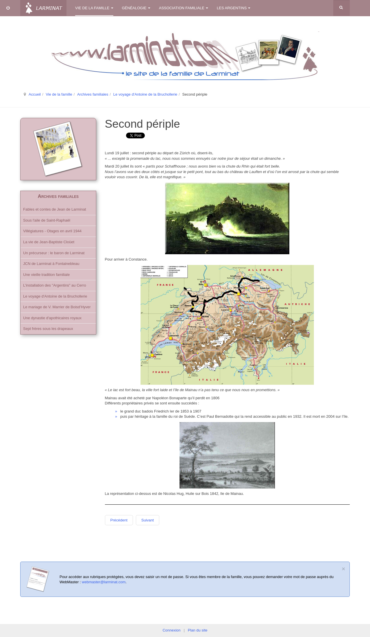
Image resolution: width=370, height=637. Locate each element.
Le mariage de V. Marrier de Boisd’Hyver (57, 307)
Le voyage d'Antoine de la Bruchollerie (145, 94)
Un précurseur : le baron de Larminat (53, 253)
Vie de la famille (94, 8)
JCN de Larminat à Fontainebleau (51, 263)
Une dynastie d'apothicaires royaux (52, 318)
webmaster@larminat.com (103, 582)
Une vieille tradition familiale (46, 274)
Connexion (171, 630)
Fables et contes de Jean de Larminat (54, 209)
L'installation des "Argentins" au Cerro (54, 285)
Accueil (35, 94)
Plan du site (198, 630)
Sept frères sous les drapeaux (48, 328)
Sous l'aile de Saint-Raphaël (46, 220)
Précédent (118, 520)
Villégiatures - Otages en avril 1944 (52, 231)
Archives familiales (92, 94)
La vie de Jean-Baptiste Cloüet (48, 242)
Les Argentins (233, 8)
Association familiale (183, 8)
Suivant (147, 520)
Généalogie (136, 8)
